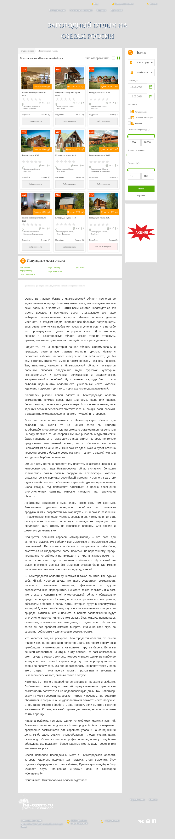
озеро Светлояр (54, 267)
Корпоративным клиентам (122, 4)
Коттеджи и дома (57, 10)
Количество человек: (136, 150)
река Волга (80, 267)
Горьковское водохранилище (26, 269)
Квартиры (101, 10)
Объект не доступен (103, 247)
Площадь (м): (134, 163)
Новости (153, 799)
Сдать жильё (116, 10)
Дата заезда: (133, 80)
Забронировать (35, 121)
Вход (94, 4)
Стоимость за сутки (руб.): (139, 129)
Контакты (152, 4)
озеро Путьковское (27, 274)
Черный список (137, 799)
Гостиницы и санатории (81, 10)
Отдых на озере (27, 51)
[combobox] (144, 62)
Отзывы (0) (45, 114)
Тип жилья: (132, 104)
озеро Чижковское (55, 271)
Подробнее (26, 114)
